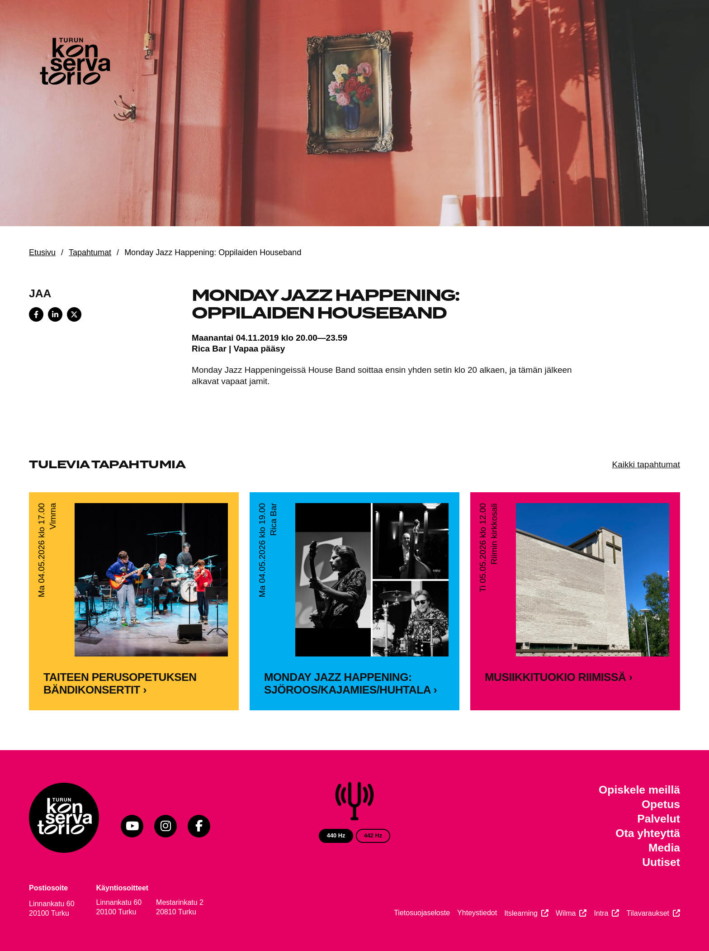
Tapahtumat (90, 252)
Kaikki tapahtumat (646, 464)
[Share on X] (74, 314)
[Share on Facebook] (36, 314)
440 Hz (336, 835)
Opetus (661, 804)
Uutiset (661, 862)
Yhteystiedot (477, 913)
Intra (601, 913)
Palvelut (658, 819)
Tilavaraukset (647, 913)
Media (664, 848)
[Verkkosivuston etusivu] (74, 63)
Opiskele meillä (639, 790)
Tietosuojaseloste (422, 913)
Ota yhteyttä (647, 833)
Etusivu (42, 252)
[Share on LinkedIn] (55, 314)
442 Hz (373, 835)
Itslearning (521, 913)
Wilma (566, 913)
